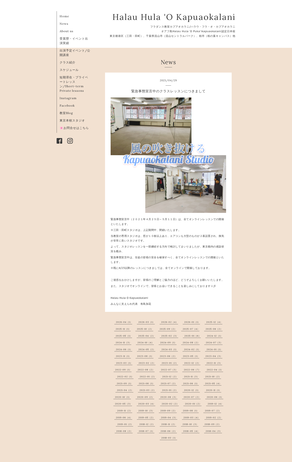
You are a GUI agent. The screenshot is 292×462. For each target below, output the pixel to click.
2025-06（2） (214, 328)
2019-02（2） (214, 417)
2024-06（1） (124, 349)
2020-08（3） (168, 397)
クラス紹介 (67, 62)
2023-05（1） (191, 356)
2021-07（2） (169, 383)
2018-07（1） (146, 431)
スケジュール (69, 70)
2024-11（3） (123, 342)
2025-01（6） (192, 335)
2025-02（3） (169, 335)
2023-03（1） (124, 363)
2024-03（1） (169, 349)
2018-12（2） (147, 424)
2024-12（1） (215, 335)
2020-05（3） (123, 403)
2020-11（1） (213, 390)
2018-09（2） (212, 424)
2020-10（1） (123, 397)
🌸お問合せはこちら (74, 128)
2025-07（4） (191, 328)
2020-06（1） (215, 397)
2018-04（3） (214, 431)
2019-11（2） (124, 410)
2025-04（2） (146, 335)
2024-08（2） (191, 342)
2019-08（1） (191, 410)
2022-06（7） (192, 369)
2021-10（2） (213, 376)
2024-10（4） (145, 342)
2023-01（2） (170, 363)
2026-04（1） (124, 322)
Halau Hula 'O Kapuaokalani (173, 17)
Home (64, 16)
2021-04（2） (125, 390)
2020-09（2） (145, 397)
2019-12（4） (215, 403)
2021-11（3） (191, 376)
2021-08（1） (147, 383)
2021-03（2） (147, 390)
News (64, 23)
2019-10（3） (146, 410)
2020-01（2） (193, 403)
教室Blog (66, 113)
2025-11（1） (123, 328)
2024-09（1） (168, 342)
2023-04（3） (213, 356)
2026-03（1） (146, 322)
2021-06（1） (191, 383)
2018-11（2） (168, 424)
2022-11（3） (214, 363)
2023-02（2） (147, 363)
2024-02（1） (192, 349)
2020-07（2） (192, 397)
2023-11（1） (123, 356)
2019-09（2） (168, 410)
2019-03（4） (191, 417)
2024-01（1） (214, 349)
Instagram (68, 98)
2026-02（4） (169, 322)
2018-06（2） (169, 431)
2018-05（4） (191, 431)
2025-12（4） (214, 322)
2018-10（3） (190, 424)
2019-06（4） (124, 417)
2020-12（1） (192, 390)
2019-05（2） (146, 417)
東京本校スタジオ (72, 120)
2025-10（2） (145, 328)
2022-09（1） (123, 369)
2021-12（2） (170, 376)
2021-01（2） (170, 390)
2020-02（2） (170, 403)
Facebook (67, 105)
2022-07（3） (169, 369)
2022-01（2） (148, 376)
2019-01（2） (125, 424)
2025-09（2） (168, 328)
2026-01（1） (192, 322)
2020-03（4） (146, 403)
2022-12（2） (192, 363)
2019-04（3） (169, 417)
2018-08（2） (124, 431)
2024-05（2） (146, 349)
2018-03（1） (169, 437)
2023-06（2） (168, 356)
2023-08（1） (145, 356)
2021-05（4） (213, 383)
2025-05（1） (124, 335)
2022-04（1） (215, 369)
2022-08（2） (146, 369)
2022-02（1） (125, 376)
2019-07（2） (213, 410)
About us (66, 31)
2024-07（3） (214, 342)
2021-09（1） (125, 383)
